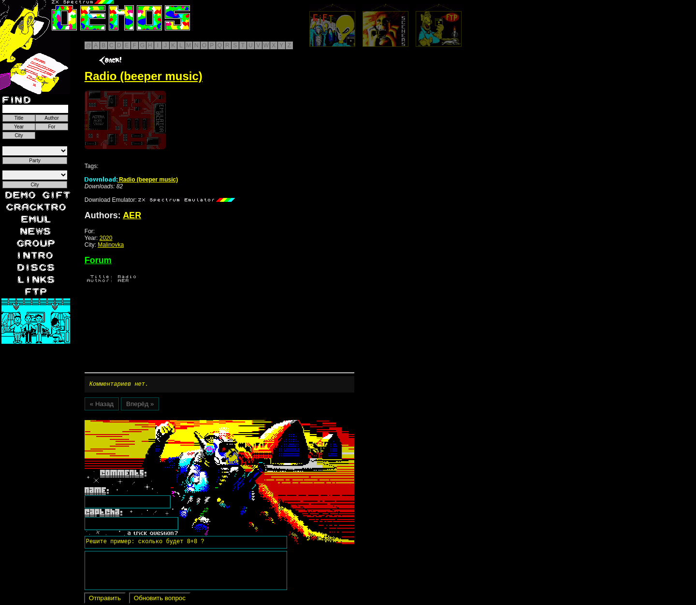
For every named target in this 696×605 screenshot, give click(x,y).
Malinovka (111, 244)
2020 (106, 238)
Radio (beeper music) (131, 179)
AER (132, 215)
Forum (98, 260)
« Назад (102, 405)
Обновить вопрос (160, 599)
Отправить (105, 599)
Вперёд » (140, 405)
